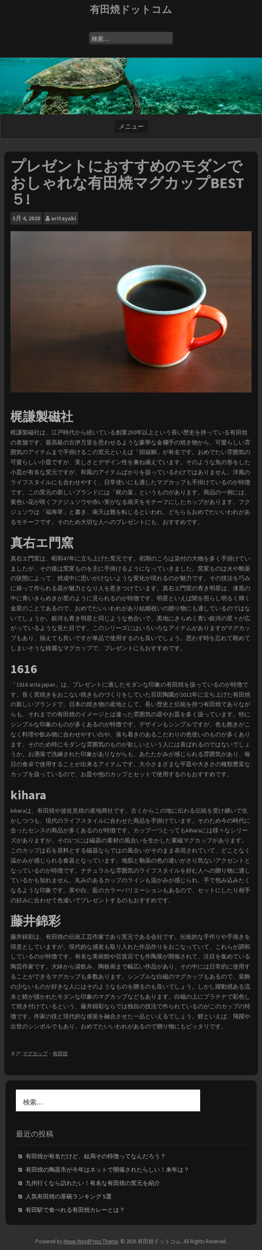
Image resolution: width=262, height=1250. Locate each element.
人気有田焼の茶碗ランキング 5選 (68, 1196)
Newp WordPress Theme (91, 1241)
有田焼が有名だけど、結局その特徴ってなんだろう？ (95, 1156)
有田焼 (60, 1053)
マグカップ (35, 1053)
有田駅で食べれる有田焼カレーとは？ (75, 1210)
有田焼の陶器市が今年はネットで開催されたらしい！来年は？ (107, 1169)
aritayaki (63, 218)
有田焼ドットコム (131, 9)
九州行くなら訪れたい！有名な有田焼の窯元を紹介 (92, 1183)
